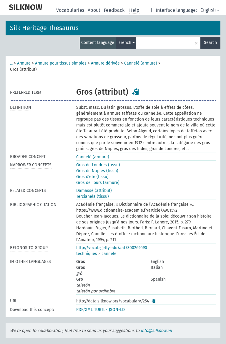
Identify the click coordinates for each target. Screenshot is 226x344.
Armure (24, 63)
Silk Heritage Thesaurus (44, 28)
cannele (109, 253)
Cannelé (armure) (140, 63)
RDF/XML (84, 309)
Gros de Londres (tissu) (98, 164)
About (95, 10)
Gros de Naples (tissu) (97, 170)
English (209, 10)
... (11, 63)
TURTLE (100, 309)
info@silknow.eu (156, 330)
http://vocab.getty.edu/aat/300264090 (111, 247)
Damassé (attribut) (94, 190)
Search (210, 42)
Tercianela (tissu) (92, 196)
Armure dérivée (105, 63)
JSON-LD (117, 309)
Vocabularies (70, 10)
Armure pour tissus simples (61, 63)
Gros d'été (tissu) (92, 176)
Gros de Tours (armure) (97, 182)
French (127, 42)
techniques (86, 253)
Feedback (115, 10)
